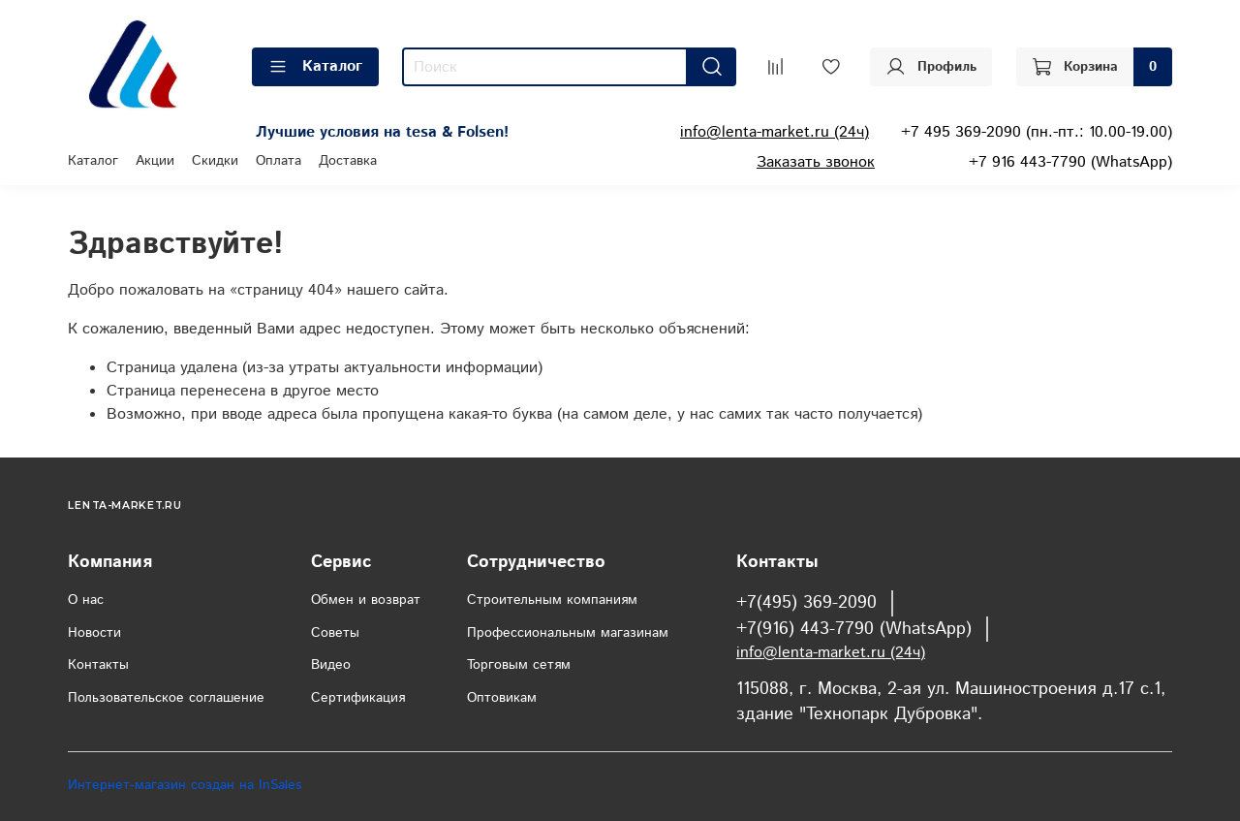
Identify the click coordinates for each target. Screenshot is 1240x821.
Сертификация (358, 698)
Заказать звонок (816, 162)
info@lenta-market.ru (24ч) (774, 132)
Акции (155, 161)
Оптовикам (502, 698)
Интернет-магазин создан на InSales (184, 785)
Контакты (98, 665)
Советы (335, 633)
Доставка (348, 161)
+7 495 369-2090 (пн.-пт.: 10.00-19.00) (1036, 132)
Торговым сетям (519, 665)
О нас (86, 600)
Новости (94, 633)
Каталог (315, 66)
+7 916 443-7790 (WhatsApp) (1070, 162)
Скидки (215, 161)
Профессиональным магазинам (567, 633)
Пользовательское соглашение (166, 698)
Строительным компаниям (552, 600)
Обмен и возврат (365, 600)
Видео (331, 665)
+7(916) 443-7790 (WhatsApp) (854, 629)
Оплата (278, 161)
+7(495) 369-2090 (806, 603)
